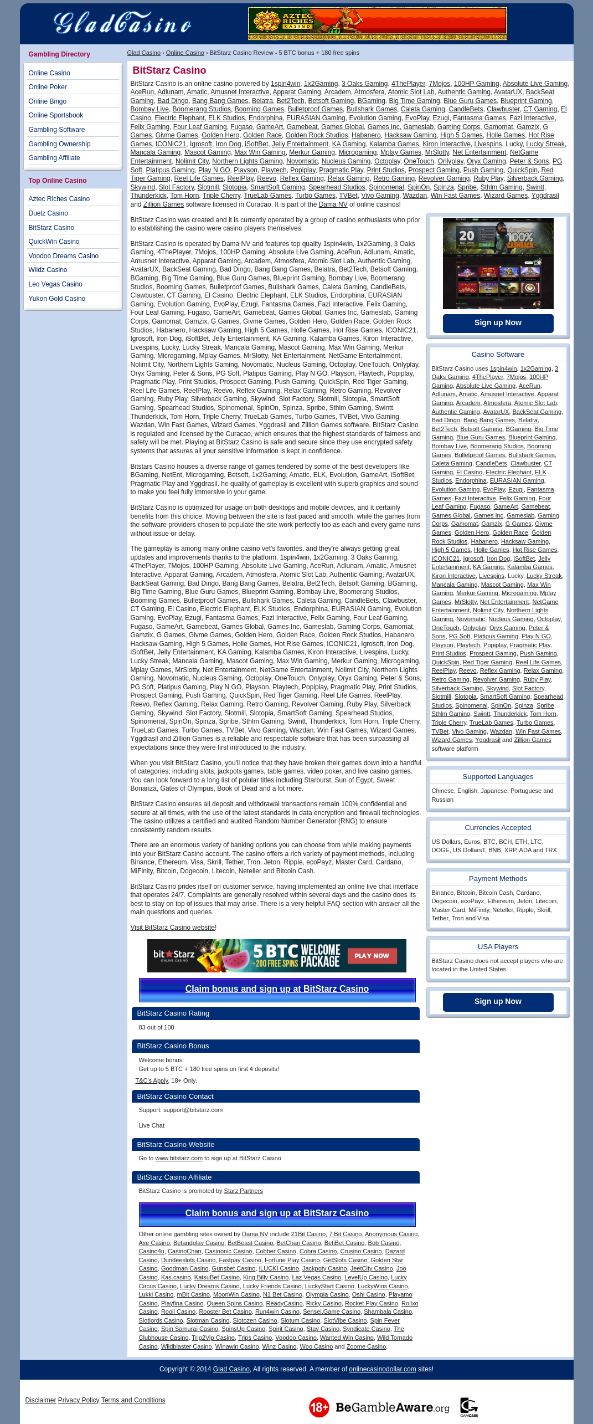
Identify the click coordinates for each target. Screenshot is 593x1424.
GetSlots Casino (345, 1260)
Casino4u (151, 1251)
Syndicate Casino (366, 1328)
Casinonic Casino (228, 1251)
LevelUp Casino (366, 1277)
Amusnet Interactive (239, 92)
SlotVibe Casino (345, 1320)
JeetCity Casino (371, 1268)
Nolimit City (192, 161)
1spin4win (285, 84)
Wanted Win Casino (347, 1337)
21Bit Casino (308, 1234)
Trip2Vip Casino (213, 1337)
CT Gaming (540, 109)
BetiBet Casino (344, 1242)
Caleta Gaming (423, 109)
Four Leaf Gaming (200, 127)
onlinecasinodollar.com (382, 1369)
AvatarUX (508, 92)
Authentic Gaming (464, 92)
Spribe (467, 187)
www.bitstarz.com (179, 1158)
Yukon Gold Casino (57, 299)
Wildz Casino (48, 270)
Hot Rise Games (535, 549)
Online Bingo (48, 101)
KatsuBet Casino (217, 1277)
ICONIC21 (171, 144)
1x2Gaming (321, 84)
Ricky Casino (324, 1303)
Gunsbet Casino (234, 1268)
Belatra (262, 101)
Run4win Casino (277, 1311)
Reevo (266, 178)
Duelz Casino (48, 213)
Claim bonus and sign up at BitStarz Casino (277, 988)
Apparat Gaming (296, 92)
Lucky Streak (545, 144)
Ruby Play (488, 178)
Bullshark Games (372, 109)
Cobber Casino (276, 1251)
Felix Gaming (150, 127)
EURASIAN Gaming (316, 118)
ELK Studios (226, 118)
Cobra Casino (318, 1251)
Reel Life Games (198, 178)
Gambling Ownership (60, 144)
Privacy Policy (79, 1400)
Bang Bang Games (220, 101)
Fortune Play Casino (292, 1260)
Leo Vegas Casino (55, 284)
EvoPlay (417, 118)
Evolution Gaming (375, 118)
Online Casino (185, 52)
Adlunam (170, 92)
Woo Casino (316, 1346)
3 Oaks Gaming (365, 84)
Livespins (488, 144)
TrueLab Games (267, 195)
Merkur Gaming (312, 152)
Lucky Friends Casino (272, 1286)
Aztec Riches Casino (59, 199)
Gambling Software (57, 130)
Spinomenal (386, 187)
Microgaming (358, 152)
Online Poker (48, 87)
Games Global (342, 127)
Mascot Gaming (207, 152)
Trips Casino (255, 1337)
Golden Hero (220, 135)
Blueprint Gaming (526, 101)
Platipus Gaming (170, 170)
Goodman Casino (185, 1268)
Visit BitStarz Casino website (173, 927)
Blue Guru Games (470, 101)
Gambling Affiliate (54, 158)
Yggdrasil (545, 195)
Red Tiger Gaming (487, 662)
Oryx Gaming (486, 161)
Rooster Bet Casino (225, 1311)
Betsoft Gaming (331, 101)
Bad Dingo (172, 101)
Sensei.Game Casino (331, 1311)
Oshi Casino (368, 1294)
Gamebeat (302, 127)
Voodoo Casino (296, 1337)
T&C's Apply (152, 1080)
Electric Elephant (180, 118)
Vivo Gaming (380, 195)
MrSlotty (437, 152)
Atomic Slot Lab (411, 92)
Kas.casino (176, 1277)
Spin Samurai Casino (189, 1328)
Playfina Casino (182, 1303)
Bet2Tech (291, 101)
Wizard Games (506, 195)
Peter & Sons (529, 161)
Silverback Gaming (535, 178)
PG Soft (460, 636)
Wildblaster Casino (186, 1346)
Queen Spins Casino (234, 1303)
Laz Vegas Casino (317, 1277)
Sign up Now (498, 322)
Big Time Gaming (414, 101)
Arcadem (337, 92)
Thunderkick (149, 195)
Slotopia (234, 187)
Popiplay (302, 170)
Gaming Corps (458, 127)
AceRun (142, 92)
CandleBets (466, 109)
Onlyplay (450, 161)
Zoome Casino (366, 1346)
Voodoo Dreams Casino (64, 256)
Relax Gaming (349, 178)
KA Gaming (349, 144)
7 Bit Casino (345, 1234)
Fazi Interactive (531, 118)
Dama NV (333, 204)
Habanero (366, 135)
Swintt (535, 187)
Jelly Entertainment (300, 144)
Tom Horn (184, 195)
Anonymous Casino (391, 1234)
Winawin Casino (237, 1346)
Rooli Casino (178, 1311)
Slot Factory (176, 187)
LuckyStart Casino (329, 1286)
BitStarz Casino (52, 228)
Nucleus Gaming (346, 161)
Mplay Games (400, 152)
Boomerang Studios (202, 109)
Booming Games (259, 109)
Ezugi (441, 118)
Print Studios (386, 170)
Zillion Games (163, 204)
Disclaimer (40, 1400)
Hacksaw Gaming (410, 135)
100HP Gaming (476, 84)
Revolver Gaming (444, 178)
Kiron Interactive (446, 144)
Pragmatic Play (341, 170)
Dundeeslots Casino (188, 1260)
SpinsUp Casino (243, 1328)
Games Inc (384, 127)
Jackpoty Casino (324, 1268)
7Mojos (440, 84)
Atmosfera (369, 92)
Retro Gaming (394, 178)
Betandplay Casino (198, 1242)
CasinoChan (185, 1251)
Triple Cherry (221, 195)
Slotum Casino (301, 1320)
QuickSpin (522, 170)
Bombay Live (150, 109)
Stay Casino (323, 1328)
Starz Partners (243, 1190)
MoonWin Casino (236, 1294)
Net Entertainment (480, 152)
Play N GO (214, 170)
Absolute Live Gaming (535, 84)
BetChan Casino (298, 1242)
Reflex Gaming (302, 178)
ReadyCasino (284, 1303)
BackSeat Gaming (536, 411)
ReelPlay (240, 178)
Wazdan (415, 195)
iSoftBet (256, 144)
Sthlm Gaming (502, 187)
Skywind (143, 187)
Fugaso (241, 127)
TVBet (348, 195)
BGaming (371, 101)
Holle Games (506, 135)
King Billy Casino (266, 1277)
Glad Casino (144, 52)
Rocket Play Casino (371, 1303)
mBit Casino (193, 1294)
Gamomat (498, 127)
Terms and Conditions (133, 1400)
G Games (519, 523)
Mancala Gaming (156, 152)
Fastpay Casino (240, 1260)
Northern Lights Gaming (247, 161)
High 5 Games (461, 135)
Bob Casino (384, 1242)
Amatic (197, 92)
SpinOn (419, 187)
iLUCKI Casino (279, 1268)
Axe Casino (154, 1242)
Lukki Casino (156, 1294)
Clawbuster (503, 109)
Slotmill (208, 187)
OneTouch (419, 161)
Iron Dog (228, 144)
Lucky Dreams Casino (210, 1286)
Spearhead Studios (336, 187)
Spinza (444, 187)
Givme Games (177, 135)
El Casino (469, 472)
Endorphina (265, 118)
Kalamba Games (394, 144)
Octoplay (387, 161)
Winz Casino (279, 1346)
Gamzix (528, 127)
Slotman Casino (208, 1320)
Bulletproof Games (315, 109)
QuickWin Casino (54, 241)
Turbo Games (315, 195)
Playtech (274, 170)
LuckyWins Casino (383, 1286)
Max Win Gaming (260, 152)
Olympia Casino (327, 1294)
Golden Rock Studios (317, 135)
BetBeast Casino (250, 1242)
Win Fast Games (455, 195)
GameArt (269, 127)
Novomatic (302, 161)
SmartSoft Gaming (277, 187)
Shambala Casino (388, 1311)
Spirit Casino (286, 1328)
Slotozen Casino (255, 1320)
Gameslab (418, 127)
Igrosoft (201, 144)
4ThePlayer (408, 84)
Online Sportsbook (56, 115)
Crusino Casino (360, 1251)
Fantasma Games (479, 118)
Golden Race (262, 135)
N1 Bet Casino (282, 1294)
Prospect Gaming (434, 170)
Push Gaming (483, 170)
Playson (245, 170)
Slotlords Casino (161, 1320)
